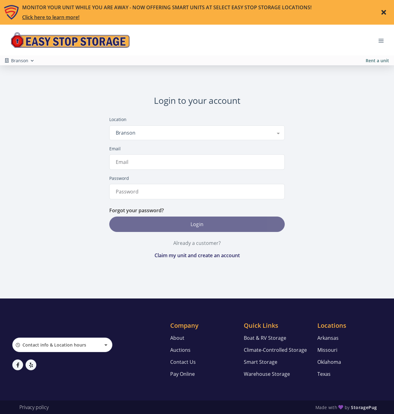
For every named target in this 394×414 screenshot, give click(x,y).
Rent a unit (377, 60)
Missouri (327, 350)
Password (119, 178)
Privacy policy (34, 407)
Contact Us (183, 362)
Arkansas (328, 338)
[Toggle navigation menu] (383, 40)
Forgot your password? (136, 210)
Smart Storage (260, 362)
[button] (17, 364)
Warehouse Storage (267, 374)
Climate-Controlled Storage (275, 350)
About (177, 338)
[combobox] (197, 132)
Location (118, 119)
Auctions (180, 350)
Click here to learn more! (50, 17)
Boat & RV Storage (265, 338)
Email (115, 149)
